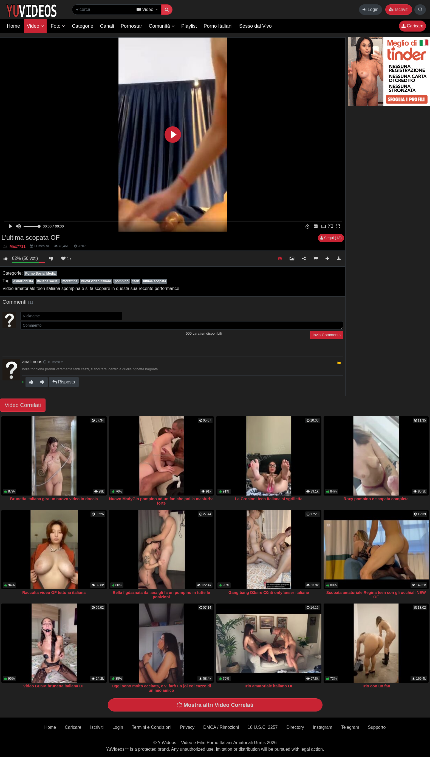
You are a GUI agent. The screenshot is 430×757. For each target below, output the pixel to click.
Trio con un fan (376, 686)
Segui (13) (331, 238)
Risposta (63, 382)
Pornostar (131, 26)
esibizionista (23, 281)
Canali (107, 26)
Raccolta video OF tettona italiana (54, 592)
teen (135, 281)
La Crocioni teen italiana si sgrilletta (268, 499)
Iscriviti (398, 9)
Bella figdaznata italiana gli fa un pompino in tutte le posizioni (161, 594)
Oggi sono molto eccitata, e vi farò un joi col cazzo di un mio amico (161, 688)
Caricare (412, 26)
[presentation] (62, 341)
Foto (58, 26)
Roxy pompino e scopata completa (376, 499)
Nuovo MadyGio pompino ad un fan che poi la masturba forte (161, 501)
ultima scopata (154, 281)
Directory (295, 727)
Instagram (322, 727)
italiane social (48, 281)
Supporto (377, 727)
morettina (69, 281)
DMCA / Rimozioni (221, 727)
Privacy (187, 727)
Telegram (350, 727)
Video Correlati (23, 405)
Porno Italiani (218, 26)
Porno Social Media (40, 273)
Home (13, 26)
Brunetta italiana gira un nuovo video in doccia (54, 499)
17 (66, 258)
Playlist (189, 26)
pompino (122, 281)
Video (35, 26)
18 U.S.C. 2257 (263, 727)
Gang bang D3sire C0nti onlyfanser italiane (268, 592)
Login (370, 9)
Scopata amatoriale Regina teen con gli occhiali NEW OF (376, 594)
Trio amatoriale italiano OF (268, 686)
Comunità (162, 26)
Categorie (82, 26)
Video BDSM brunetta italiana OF (54, 686)
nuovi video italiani (96, 281)
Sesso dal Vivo (255, 26)
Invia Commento (327, 335)
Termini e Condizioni (151, 727)
